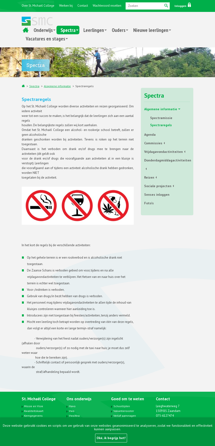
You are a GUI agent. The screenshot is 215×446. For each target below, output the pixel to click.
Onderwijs (43, 30)
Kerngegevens (33, 415)
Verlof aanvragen (124, 415)
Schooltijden (121, 406)
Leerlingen (93, 30)
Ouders (118, 30)
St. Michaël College (39, 398)
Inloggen (182, 6)
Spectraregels (84, 86)
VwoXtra (74, 415)
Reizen (149, 177)
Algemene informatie (57, 86)
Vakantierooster (123, 411)
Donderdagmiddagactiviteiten (167, 160)
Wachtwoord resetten (107, 6)
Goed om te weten (127, 398)
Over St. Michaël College (38, 6)
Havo (72, 406)
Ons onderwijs (79, 398)
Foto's (149, 203)
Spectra (68, 30)
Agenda (150, 134)
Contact (82, 6)
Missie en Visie (33, 406)
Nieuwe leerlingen (150, 30)
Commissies (153, 143)
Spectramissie (161, 118)
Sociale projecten (157, 186)
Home (26, 30)
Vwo (71, 411)
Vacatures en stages (45, 38)
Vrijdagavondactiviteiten (163, 152)
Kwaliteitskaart (33, 411)
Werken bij (66, 6)
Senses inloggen (156, 194)
